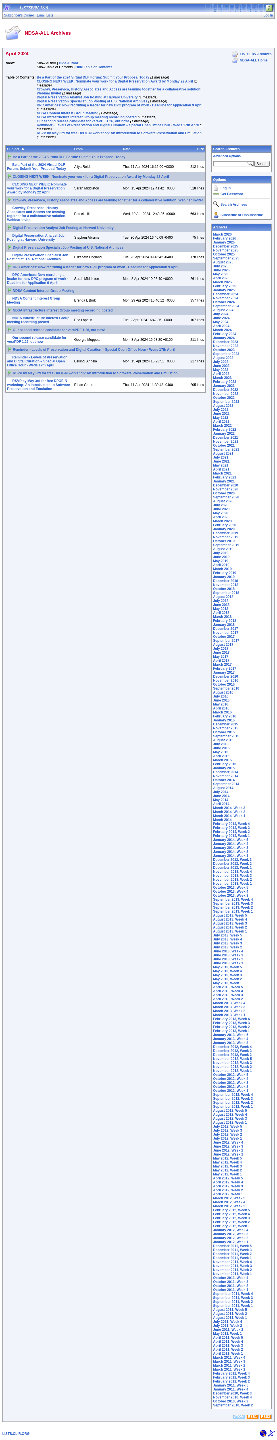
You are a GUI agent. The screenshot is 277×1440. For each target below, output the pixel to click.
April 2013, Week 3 (228, 995)
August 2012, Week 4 (230, 1115)
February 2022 (224, 430)
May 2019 (220, 561)
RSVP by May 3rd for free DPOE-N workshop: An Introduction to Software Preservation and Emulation (119, 133)
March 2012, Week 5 (229, 1198)
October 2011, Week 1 (230, 1290)
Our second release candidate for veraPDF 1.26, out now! (83, 121)
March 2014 (222, 820)
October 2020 (224, 493)
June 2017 (221, 653)
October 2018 (224, 589)
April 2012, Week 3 (228, 1186)
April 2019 (221, 565)
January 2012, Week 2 (230, 1238)
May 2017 (220, 657)
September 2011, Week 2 (233, 1302)
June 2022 (221, 414)
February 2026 (224, 238)
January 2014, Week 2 (230, 852)
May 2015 (220, 752)
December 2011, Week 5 (232, 1246)
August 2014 (223, 788)
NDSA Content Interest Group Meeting (67, 113)
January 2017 (224, 672)
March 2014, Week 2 (229, 812)
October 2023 (224, 350)
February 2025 (224, 286)
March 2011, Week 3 (229, 1361)
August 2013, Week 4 (230, 919)
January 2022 (224, 434)
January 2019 (224, 577)
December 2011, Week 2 (232, 1254)
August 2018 (223, 597)
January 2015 (224, 768)
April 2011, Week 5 (228, 1338)
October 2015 (224, 732)
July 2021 (220, 457)
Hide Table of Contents (94, 67)
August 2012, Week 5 (230, 1111)
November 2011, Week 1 (232, 1274)
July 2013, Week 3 (227, 943)
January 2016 (224, 720)
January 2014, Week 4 (230, 844)
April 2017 (221, 661)
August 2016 (223, 692)
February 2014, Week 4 (231, 824)
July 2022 (220, 410)
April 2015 (221, 756)
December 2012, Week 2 (232, 1055)
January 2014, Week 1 (230, 856)
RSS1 (252, 1417)
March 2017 (222, 665)
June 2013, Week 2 (228, 959)
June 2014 (221, 796)
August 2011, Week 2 (230, 1314)
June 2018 (221, 605)
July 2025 (220, 266)
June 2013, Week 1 (228, 963)
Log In (225, 188)
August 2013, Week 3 (230, 923)
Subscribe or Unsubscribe (241, 215)
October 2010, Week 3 (230, 1401)
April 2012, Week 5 (228, 1178)
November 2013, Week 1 (232, 884)
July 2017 (220, 649)
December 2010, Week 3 (232, 1393)
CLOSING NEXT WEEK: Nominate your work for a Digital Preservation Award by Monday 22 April (115, 81)
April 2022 (221, 422)
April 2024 (221, 326)
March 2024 (222, 330)
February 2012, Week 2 (231, 1222)
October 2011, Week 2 (230, 1286)
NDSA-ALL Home (254, 60)
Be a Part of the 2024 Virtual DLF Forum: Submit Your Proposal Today (93, 77)
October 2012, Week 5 (230, 1075)
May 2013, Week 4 (227, 971)
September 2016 (226, 688)
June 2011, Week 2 (228, 1330)
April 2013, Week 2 (228, 999)
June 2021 (221, 461)
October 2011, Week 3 (230, 1282)
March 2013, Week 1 (229, 1015)
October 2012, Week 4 (230, 1079)
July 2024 (220, 314)
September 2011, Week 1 (233, 1306)
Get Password (231, 194)
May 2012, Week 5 (227, 1158)
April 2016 (221, 708)
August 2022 (223, 406)
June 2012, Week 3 (228, 1146)
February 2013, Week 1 (231, 1031)
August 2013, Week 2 (230, 927)
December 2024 (225, 294)
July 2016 (220, 696)
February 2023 (224, 382)
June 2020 (221, 509)
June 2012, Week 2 (228, 1150)
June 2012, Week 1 (228, 1154)
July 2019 (220, 553)
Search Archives (226, 149)
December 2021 (225, 438)
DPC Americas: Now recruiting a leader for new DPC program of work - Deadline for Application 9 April (119, 105)
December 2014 (225, 772)
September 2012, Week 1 (233, 1107)
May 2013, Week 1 (227, 983)
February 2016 (224, 716)
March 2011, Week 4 (229, 1357)
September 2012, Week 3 (233, 1099)
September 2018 (226, 593)
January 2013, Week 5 (230, 1035)
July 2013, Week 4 (227, 939)
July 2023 (220, 362)
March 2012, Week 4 (229, 1202)
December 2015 (225, 724)
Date (126, 149)
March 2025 (222, 282)
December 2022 (225, 390)
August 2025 (223, 262)
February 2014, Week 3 (231, 828)
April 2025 (221, 278)
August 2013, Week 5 (230, 915)
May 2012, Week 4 (227, 1162)
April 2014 (221, 804)
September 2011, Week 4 (233, 1294)
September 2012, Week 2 (233, 1103)
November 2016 (225, 680)
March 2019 (222, 569)
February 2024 (224, 334)
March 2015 (222, 760)
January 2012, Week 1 (230, 1242)
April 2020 (221, 517)
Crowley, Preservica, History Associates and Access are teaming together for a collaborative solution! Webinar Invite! (108, 200)
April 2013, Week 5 (228, 987)
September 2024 (226, 306)
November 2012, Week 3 (232, 1063)
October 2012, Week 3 (230, 1083)
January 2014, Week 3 (230, 848)
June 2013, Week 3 (228, 955)
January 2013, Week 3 (230, 1043)
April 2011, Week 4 (228, 1342)
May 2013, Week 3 (227, 975)
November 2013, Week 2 (232, 880)
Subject (13, 149)
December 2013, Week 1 (232, 868)
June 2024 (221, 318)
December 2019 (225, 533)
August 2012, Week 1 (230, 1123)
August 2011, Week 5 (230, 1310)
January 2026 (224, 242)
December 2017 (225, 629)
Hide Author (68, 63)
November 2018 (225, 585)
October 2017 (224, 637)
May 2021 (220, 465)
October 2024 (224, 302)
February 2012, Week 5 (231, 1210)
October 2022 (224, 398)
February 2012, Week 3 (231, 1218)
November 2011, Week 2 (232, 1270)
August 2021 (223, 453)
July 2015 (220, 744)
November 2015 (225, 728)
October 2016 (224, 684)
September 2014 (226, 784)
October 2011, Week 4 (230, 1278)
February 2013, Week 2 (231, 1027)
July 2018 (220, 601)
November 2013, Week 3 (232, 876)
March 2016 (222, 712)
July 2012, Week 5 (227, 1127)
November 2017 (225, 633)
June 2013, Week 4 (228, 951)
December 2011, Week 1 (232, 1258)
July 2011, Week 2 (227, 1326)
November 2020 (225, 489)
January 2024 (224, 338)
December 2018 (225, 581)
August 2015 (223, 740)
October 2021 (224, 445)
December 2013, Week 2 (232, 864)
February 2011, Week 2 (231, 1381)
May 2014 (220, 800)
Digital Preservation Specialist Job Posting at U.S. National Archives (92, 101)
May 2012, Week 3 (227, 1166)
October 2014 (224, 780)
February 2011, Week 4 (231, 1373)
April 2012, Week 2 (228, 1190)
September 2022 (226, 402)
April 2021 (221, 469)
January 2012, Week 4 (230, 1230)
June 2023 (221, 366)
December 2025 (225, 246)
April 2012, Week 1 (228, 1194)
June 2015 (221, 748)
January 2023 (224, 386)
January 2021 (224, 481)
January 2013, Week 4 (230, 1039)
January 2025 (224, 290)
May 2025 (220, 274)
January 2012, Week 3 (230, 1234)
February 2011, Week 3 (231, 1377)
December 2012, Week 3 (232, 1051)
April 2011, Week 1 (228, 1354)
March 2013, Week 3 (229, 1007)
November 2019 (225, 537)
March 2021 (222, 473)
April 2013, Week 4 (228, 991)
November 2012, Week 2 (232, 1067)
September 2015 (226, 736)
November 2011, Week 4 (232, 1262)
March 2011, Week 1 (229, 1369)
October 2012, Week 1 (230, 1091)
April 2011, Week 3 (228, 1346)
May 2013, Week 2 (227, 979)
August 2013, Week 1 (230, 931)
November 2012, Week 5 (232, 1059)
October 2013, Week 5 (230, 888)
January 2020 (224, 529)
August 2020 (223, 501)
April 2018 (221, 613)
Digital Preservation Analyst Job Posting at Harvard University (87, 97)
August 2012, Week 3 (230, 1119)
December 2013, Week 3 (232, 860)
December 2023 (225, 342)
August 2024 (223, 310)
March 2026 (222, 234)
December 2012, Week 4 (232, 1047)
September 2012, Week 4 (233, 1095)
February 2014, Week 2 (231, 832)
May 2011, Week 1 (227, 1334)
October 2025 (224, 254)
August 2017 (223, 645)
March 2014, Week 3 (229, 808)
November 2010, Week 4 (232, 1397)
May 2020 (220, 513)
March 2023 (222, 378)
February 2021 (224, 477)
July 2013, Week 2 (227, 947)
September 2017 (226, 641)
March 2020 (222, 521)
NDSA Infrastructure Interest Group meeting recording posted (87, 117)
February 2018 (224, 621)
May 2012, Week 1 (227, 1174)
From (78, 149)
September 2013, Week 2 (233, 907)
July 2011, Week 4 (227, 1322)
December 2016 (225, 676)
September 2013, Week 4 (233, 899)
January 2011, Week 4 (230, 1389)
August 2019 (223, 549)
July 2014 (220, 792)
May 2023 (220, 370)
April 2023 (221, 374)
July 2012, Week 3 (227, 1130)
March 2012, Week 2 (229, 1206)
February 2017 (224, 669)
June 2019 (221, 557)
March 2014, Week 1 (229, 816)
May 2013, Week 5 (227, 967)
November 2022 (225, 394)
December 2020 (225, 485)
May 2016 (220, 704)
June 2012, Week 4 (228, 1142)
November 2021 (225, 441)
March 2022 (222, 426)
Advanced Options (227, 156)
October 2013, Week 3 (230, 896)
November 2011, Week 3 (232, 1266)
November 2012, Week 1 (232, 1071)
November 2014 (225, 776)
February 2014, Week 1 (231, 836)
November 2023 (225, 346)
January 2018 (224, 625)
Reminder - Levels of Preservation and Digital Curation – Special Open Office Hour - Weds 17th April (118, 125)
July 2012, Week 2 (227, 1134)
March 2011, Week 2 (229, 1365)
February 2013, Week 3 (231, 1023)
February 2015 (224, 764)
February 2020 (224, 525)
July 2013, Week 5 (227, 935)
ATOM (238, 1417)
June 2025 (221, 270)
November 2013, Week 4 (232, 872)
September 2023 (226, 354)
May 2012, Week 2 (227, 1170)
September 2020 (226, 497)
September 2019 (226, 545)
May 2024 (220, 322)
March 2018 (222, 617)
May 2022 (220, 418)
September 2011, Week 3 (233, 1298)
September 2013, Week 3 (233, 903)
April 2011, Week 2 (228, 1350)
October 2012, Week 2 (230, 1087)
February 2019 (224, 573)
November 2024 (225, 298)
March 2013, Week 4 (229, 1003)
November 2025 (225, 250)
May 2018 (220, 609)
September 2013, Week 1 (233, 911)
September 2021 (226, 449)
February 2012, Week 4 (231, 1214)
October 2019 (224, 541)
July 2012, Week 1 (227, 1138)
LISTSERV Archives (256, 54)
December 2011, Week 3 (232, 1250)
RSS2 (265, 1417)
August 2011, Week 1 (230, 1318)
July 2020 (220, 505)
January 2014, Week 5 (230, 840)
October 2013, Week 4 (230, 892)
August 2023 (223, 358)
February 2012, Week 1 (231, 1226)
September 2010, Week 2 (233, 1405)
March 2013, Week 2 (229, 1011)
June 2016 (221, 700)
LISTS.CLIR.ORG (16, 1434)
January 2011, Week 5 (230, 1385)
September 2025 (226, 258)
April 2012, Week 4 (228, 1182)
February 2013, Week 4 (231, 1019)
